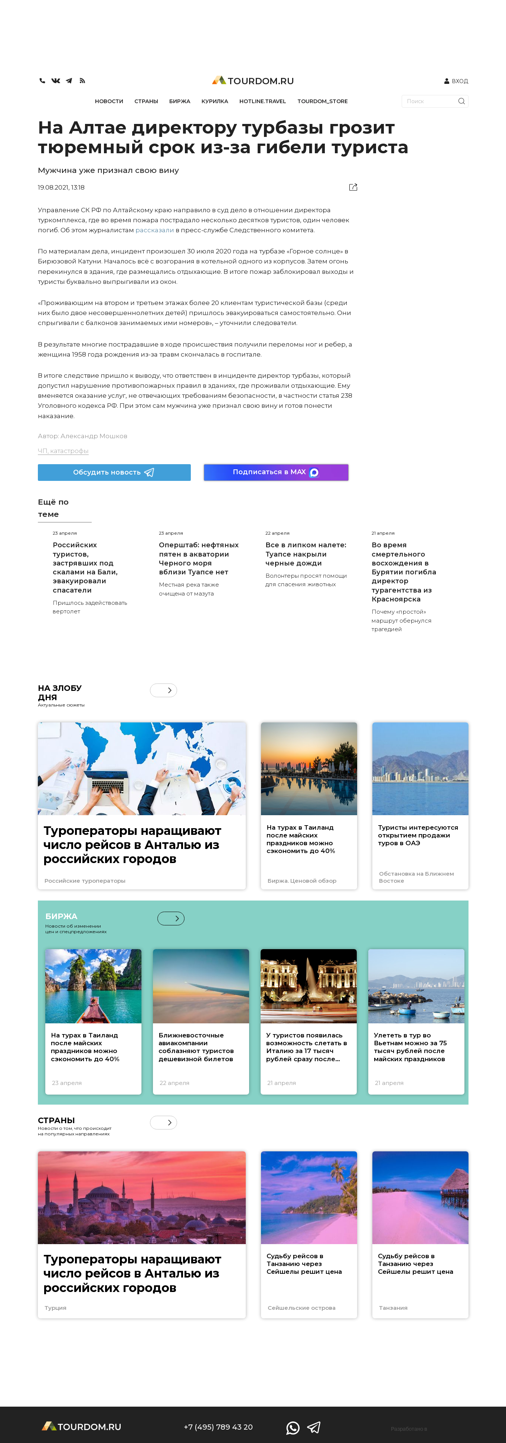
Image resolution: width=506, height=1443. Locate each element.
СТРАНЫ (146, 101)
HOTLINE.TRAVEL (262, 101)
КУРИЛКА (215, 101)
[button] (170, 690)
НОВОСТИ (109, 101)
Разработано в (409, 1429)
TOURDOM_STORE (322, 101)
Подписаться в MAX (276, 472)
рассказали (155, 230)
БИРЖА (179, 101)
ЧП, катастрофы (63, 451)
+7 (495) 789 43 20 (218, 1427)
